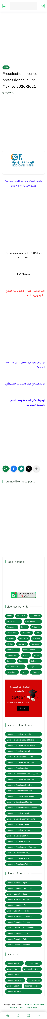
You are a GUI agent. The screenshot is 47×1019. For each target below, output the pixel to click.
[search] (42, 6)
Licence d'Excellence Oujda (18, 824)
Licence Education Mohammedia (21, 927)
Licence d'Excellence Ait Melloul (20, 740)
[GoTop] (39, 1015)
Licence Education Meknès (18, 922)
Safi (8, 661)
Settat (33, 661)
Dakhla (24, 627)
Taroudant (11, 672)
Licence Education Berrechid (19, 888)
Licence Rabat (34, 980)
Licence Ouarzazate (15, 980)
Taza (24, 672)
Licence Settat (13, 986)
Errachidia (11, 632)
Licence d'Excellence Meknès (19, 802)
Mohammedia (29, 649)
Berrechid (11, 621)
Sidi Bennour (12, 666)
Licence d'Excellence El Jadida (20, 756)
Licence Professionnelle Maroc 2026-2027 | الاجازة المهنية (27, 1006)
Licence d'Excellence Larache (19, 790)
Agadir (9, 615)
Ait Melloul (21, 615)
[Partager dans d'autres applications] (36, 469)
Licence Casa (32, 963)
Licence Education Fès (16, 905)
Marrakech (35, 644)
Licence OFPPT (13, 974)
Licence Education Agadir (18, 882)
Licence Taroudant (15, 991)
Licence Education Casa (17, 894)
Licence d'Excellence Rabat (18, 830)
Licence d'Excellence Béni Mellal (21, 745)
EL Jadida (36, 627)
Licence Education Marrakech (19, 916)
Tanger (31, 666)
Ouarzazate (11, 655)
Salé (20, 661)
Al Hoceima (35, 615)
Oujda (25, 655)
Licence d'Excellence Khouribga (20, 779)
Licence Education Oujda (17, 933)
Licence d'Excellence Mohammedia (22, 807)
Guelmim (10, 638)
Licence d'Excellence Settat (18, 841)
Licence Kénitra (30, 969)
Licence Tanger (31, 986)
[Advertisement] (23, 40)
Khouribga (23, 638)
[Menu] (29, 1015)
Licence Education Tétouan (18, 944)
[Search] (18, 1015)
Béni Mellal (30, 621)
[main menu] (4, 6)
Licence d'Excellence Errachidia (20, 762)
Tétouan (35, 672)
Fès (37, 632)
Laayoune (22, 644)
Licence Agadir (13, 963)
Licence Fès (12, 969)
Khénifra (36, 638)
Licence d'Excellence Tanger (19, 852)
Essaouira (26, 632)
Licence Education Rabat (17, 939)
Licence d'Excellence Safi (18, 835)
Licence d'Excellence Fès (17, 768)
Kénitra (10, 644)
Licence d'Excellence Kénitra (19, 785)
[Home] (8, 1015)
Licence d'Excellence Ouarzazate (21, 819)
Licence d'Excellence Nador (19, 813)
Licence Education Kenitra (18, 910)
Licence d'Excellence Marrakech (20, 796)
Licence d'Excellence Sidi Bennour (21, 847)
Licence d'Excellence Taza (18, 858)
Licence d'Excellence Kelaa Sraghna (22, 773)
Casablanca (12, 627)
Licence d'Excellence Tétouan (19, 864)
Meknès (10, 649)
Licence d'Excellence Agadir (19, 734)
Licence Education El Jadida (19, 899)
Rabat (36, 655)
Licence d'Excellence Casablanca (21, 751)
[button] (14, 469)
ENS (6, 67)
